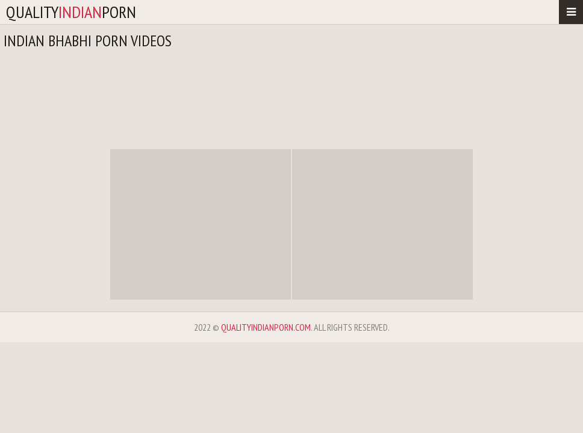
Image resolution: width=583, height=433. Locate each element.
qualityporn (71, 12)
